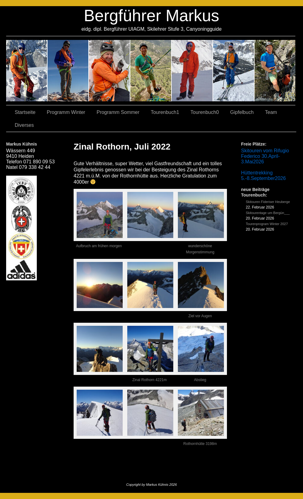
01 (192, 70)
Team (271, 112)
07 (109, 70)
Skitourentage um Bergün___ (268, 213)
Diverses (24, 125)
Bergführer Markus (151, 15)
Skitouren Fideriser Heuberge (268, 202)
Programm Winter (66, 112)
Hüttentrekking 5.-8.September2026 (263, 175)
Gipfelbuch (242, 112)
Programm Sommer (118, 112)
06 (275, 70)
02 (27, 70)
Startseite (25, 112)
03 (68, 70)
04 (151, 70)
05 (234, 70)
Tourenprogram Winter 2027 (267, 224)
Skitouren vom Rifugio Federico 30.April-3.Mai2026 (265, 156)
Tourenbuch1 (165, 112)
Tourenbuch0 (204, 112)
